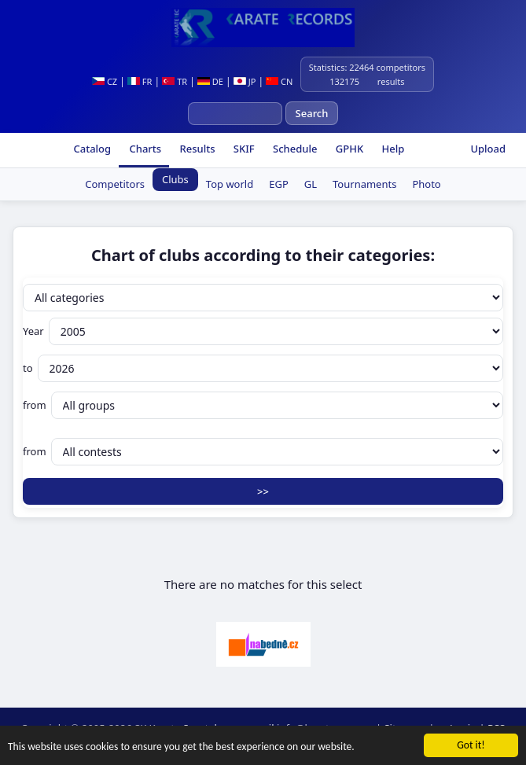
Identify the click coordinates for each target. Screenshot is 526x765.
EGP (279, 184)
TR (174, 81)
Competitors (115, 184)
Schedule (294, 149)
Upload (488, 149)
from (263, 405)
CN (279, 81)
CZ (104, 81)
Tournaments (364, 184)
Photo (426, 184)
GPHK (348, 149)
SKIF (242, 149)
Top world (229, 184)
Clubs (175, 179)
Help (391, 149)
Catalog (91, 149)
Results (196, 149)
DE (210, 81)
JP (245, 81)
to (263, 368)
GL (310, 184)
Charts (144, 149)
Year (263, 331)
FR (139, 81)
